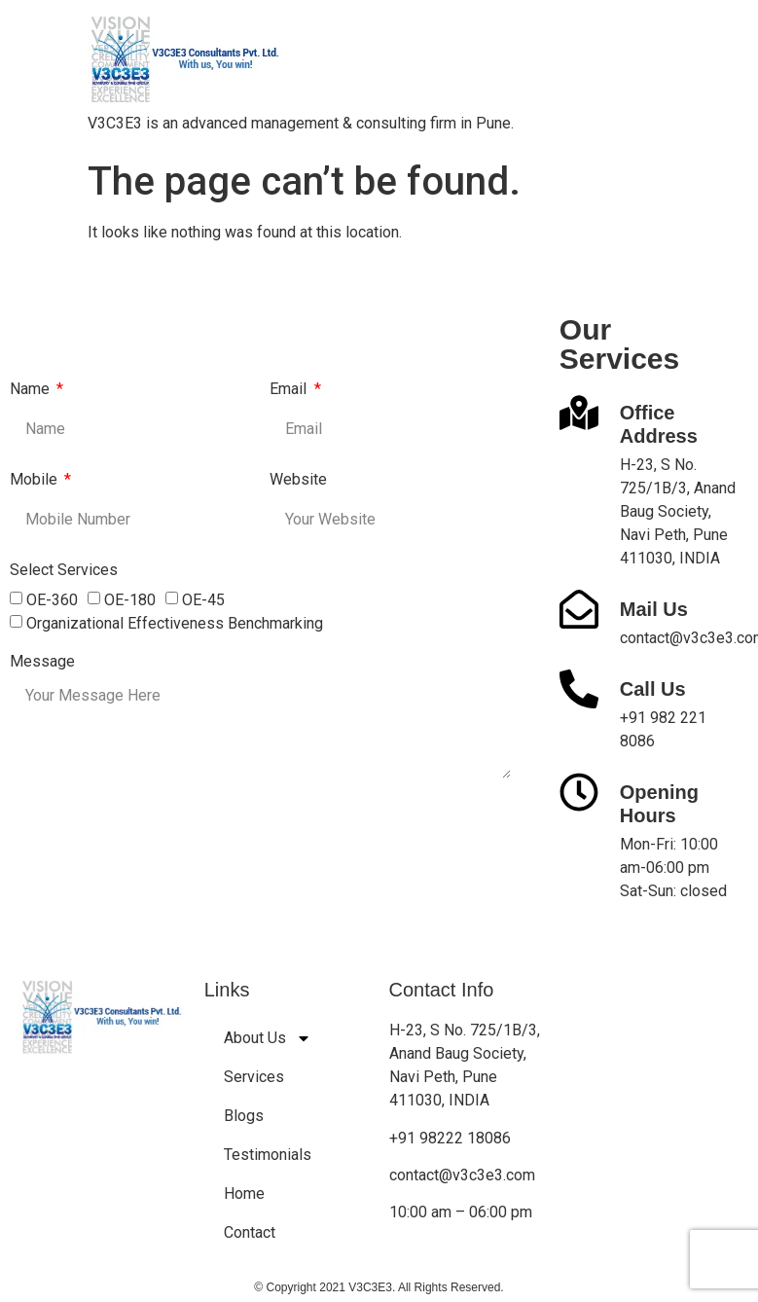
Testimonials (267, 1154)
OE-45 (203, 600)
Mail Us (654, 609)
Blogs (244, 1115)
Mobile (35, 480)
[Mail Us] (578, 609)
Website (298, 480)
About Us (267, 1038)
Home (244, 1193)
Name (32, 389)
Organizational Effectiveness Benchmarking (174, 623)
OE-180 (130, 600)
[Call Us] (578, 688)
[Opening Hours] (578, 792)
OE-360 (52, 600)
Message (42, 662)
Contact (249, 1232)
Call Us (653, 689)
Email (290, 389)
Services (254, 1076)
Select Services (64, 570)
